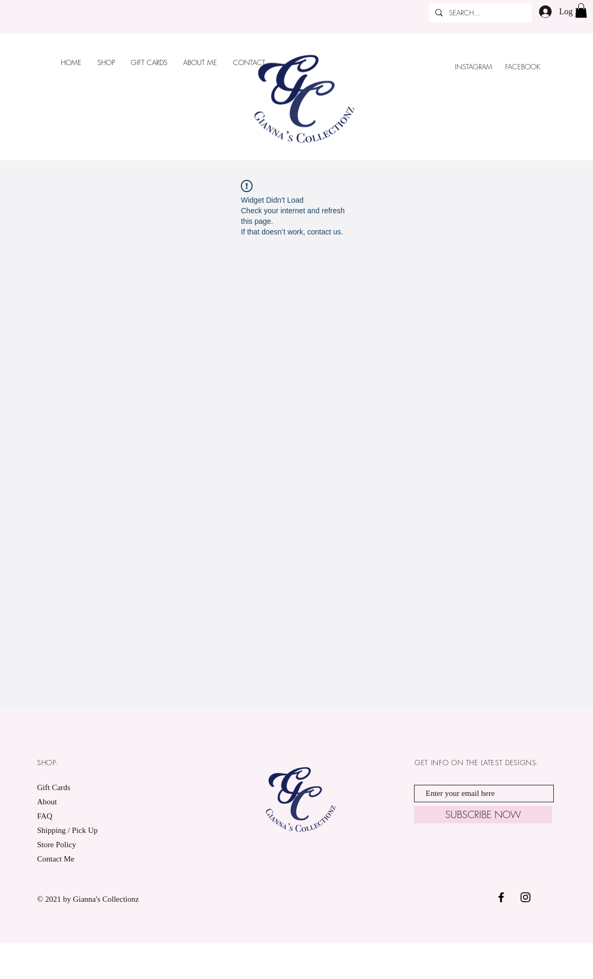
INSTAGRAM (473, 66)
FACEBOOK (523, 66)
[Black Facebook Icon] (501, 897)
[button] (581, 10)
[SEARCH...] (479, 12)
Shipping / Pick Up (68, 830)
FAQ (44, 816)
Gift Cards (53, 787)
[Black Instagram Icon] (525, 897)
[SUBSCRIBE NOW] (483, 814)
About (47, 801)
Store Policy (56, 844)
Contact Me (55, 859)
